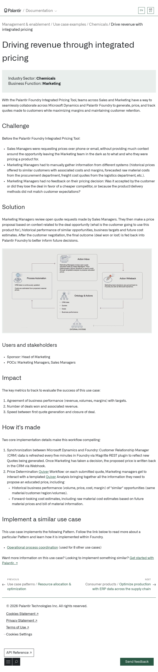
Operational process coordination (32, 547)
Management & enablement (26, 24)
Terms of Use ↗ (17, 627)
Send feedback (137, 661)
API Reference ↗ (19, 652)
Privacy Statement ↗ (21, 620)
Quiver (44, 471)
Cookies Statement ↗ (22, 614)
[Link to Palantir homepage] (12, 10)
